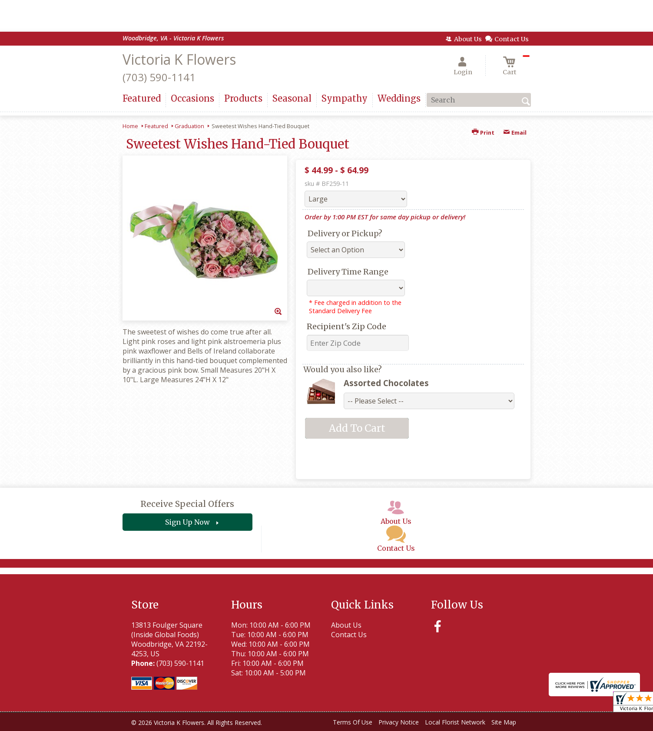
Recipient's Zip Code (346, 326)
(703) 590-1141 (159, 77)
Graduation (189, 126)
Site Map (503, 722)
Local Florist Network (455, 722)
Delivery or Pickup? (345, 233)
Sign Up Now (187, 522)
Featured (156, 126)
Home (130, 126)
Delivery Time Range (348, 272)
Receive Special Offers (187, 504)
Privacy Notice (398, 722)
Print (483, 132)
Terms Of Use (352, 722)
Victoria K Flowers (179, 59)
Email (515, 132)
